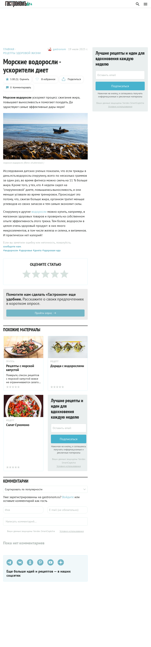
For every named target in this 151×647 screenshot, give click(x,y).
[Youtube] (50, 562)
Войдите (68, 497)
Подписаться (68, 439)
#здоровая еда (51, 250)
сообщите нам (12, 246)
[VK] (20, 562)
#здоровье (25, 250)
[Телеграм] (9, 562)
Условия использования (69, 466)
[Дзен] (61, 562)
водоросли (39, 212)
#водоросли (10, 250)
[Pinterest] (40, 562)
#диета (36, 250)
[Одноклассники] (30, 562)
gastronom (59, 49)
